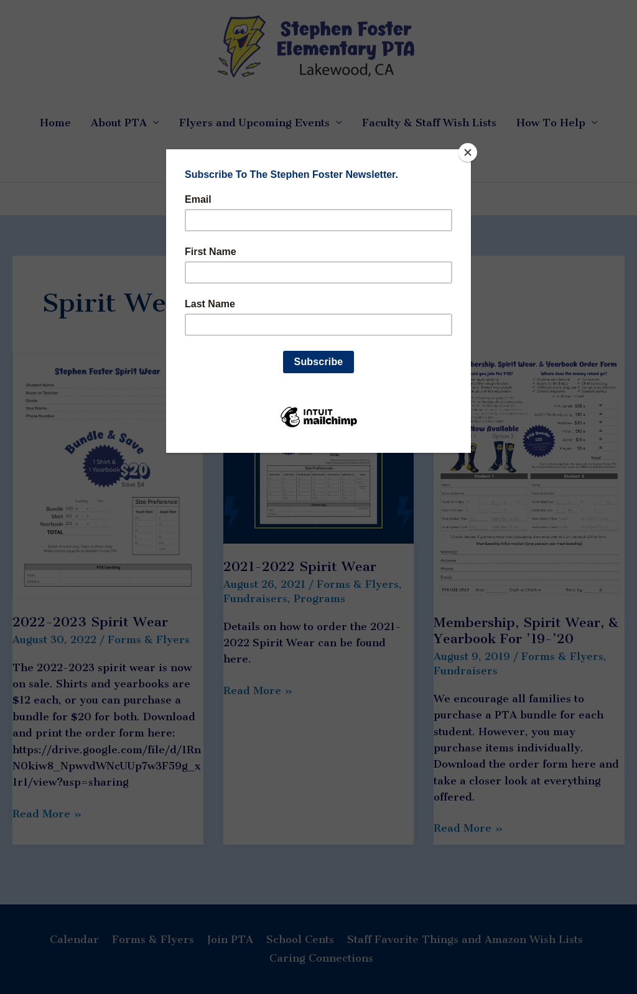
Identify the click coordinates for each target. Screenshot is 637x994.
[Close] (467, 152)
